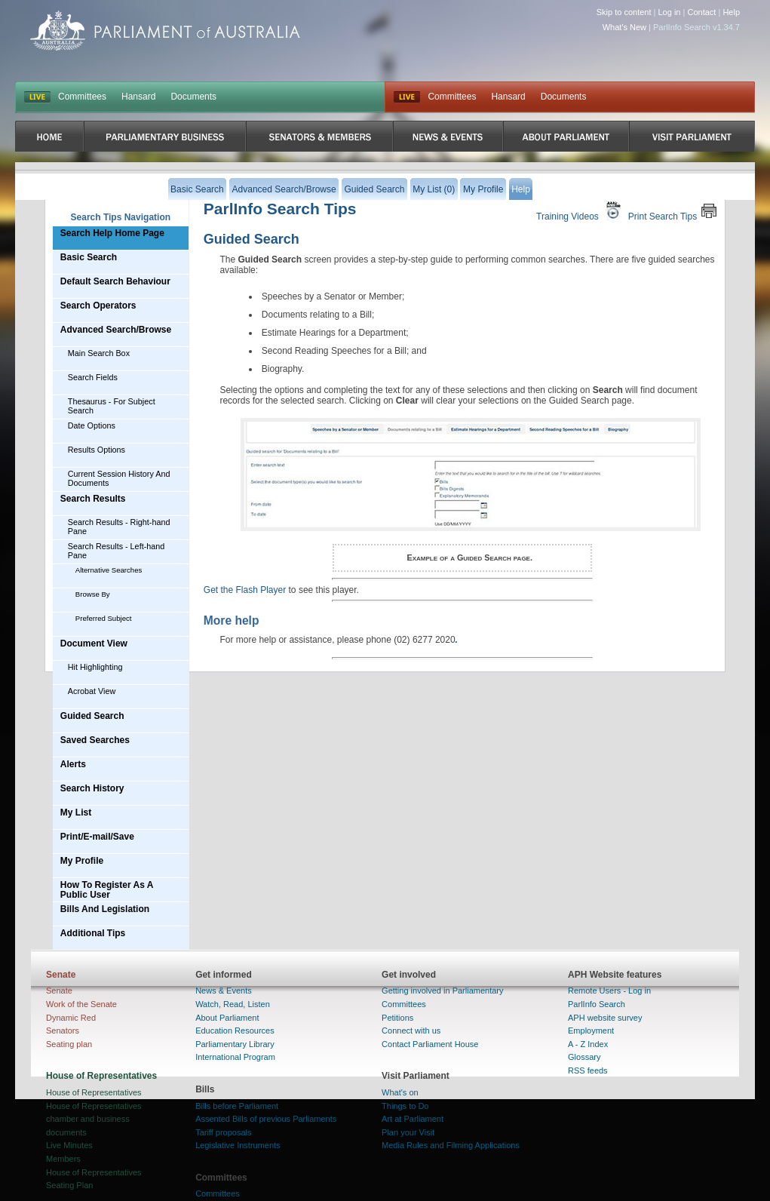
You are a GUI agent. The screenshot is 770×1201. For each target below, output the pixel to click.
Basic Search (88, 257)
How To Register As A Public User (107, 890)
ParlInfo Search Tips (280, 208)
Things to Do (405, 1105)
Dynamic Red (71, 1017)
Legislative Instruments (238, 1145)
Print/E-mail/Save (97, 836)
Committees (82, 96)
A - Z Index (588, 1044)
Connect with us (411, 1030)
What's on (400, 1092)
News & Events (223, 990)
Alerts (73, 764)
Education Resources (235, 1030)
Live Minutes (69, 1145)
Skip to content (624, 12)
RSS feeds (588, 1070)
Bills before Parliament (236, 1105)
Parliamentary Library (235, 1044)
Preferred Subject (103, 618)
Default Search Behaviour (115, 281)
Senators (62, 1030)
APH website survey (605, 1017)
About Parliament (227, 1017)
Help (731, 12)
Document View (93, 643)
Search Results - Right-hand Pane (119, 527)
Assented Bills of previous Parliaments (265, 1118)
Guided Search (92, 716)
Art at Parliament (412, 1118)
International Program (235, 1056)
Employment (591, 1030)
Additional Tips (92, 933)
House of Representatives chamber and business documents (94, 1119)
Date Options (91, 425)
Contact (701, 12)
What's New (624, 27)
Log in (669, 12)
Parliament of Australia (165, 31)
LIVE (37, 97)
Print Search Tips (672, 211)
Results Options (96, 449)
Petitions (397, 1017)
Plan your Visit (408, 1132)
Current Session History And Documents (119, 478)
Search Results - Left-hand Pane (116, 551)
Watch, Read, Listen (232, 1004)
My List (75, 812)
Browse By (92, 594)
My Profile (81, 860)
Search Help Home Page (112, 233)
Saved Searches (95, 740)
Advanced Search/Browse (115, 329)
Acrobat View (91, 691)
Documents (193, 96)
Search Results (93, 498)
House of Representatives (94, 1092)
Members (63, 1158)
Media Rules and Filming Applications (451, 1145)
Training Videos (580, 211)
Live (407, 97)
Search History (92, 788)
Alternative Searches (109, 570)
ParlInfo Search (596, 1004)
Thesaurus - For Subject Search (111, 406)
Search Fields (93, 377)
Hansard (138, 96)
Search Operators (98, 305)
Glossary (584, 1056)
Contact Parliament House (430, 1044)
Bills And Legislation (104, 909)
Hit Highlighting (95, 666)
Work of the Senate (81, 1004)
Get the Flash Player (245, 590)
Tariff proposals (223, 1132)
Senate (59, 990)
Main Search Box (99, 353)
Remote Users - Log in (609, 990)
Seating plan (69, 1044)
